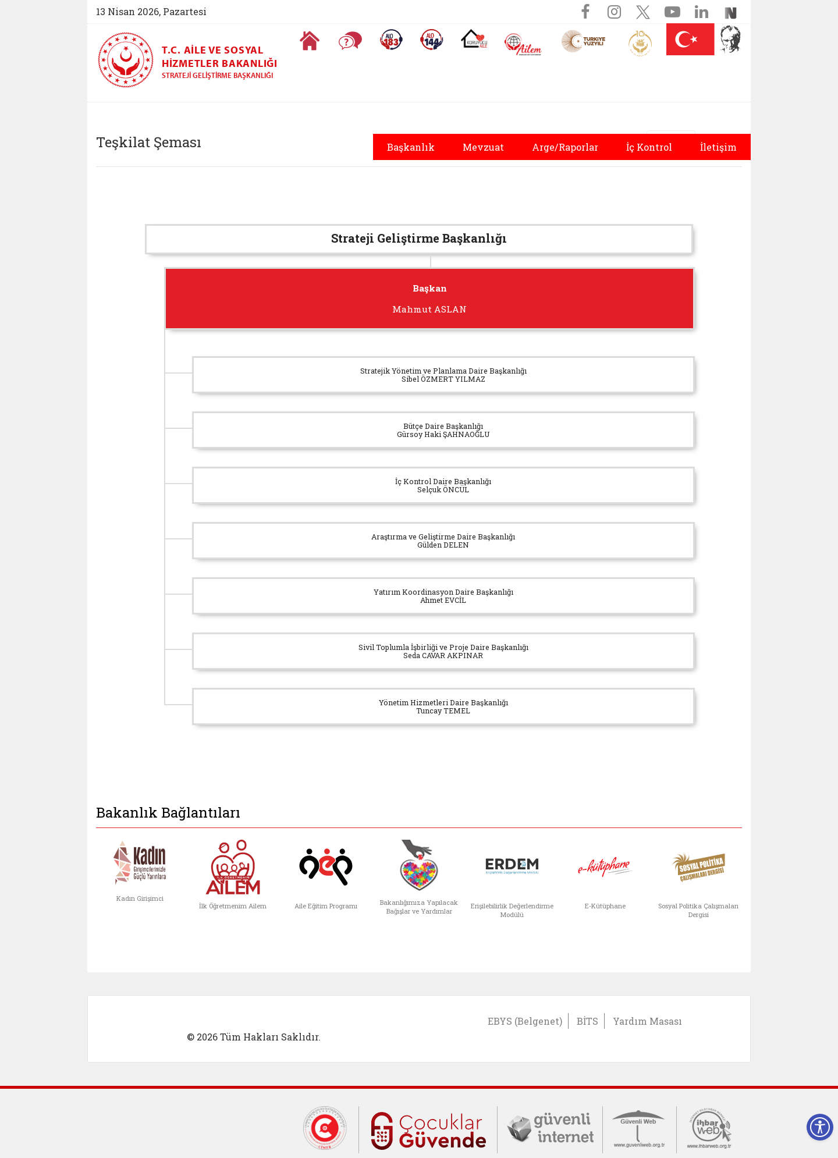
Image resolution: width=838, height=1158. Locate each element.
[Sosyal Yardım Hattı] (431, 39)
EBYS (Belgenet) (525, 1021)
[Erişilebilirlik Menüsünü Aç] (820, 1127)
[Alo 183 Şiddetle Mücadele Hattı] (391, 39)
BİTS (587, 1021)
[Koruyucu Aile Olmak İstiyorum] (474, 38)
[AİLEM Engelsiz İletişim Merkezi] (523, 44)
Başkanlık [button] (411, 147)
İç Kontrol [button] (649, 147)
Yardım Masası (647, 1021)
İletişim (718, 147)
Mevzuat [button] (483, 147)
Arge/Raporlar (565, 147)
